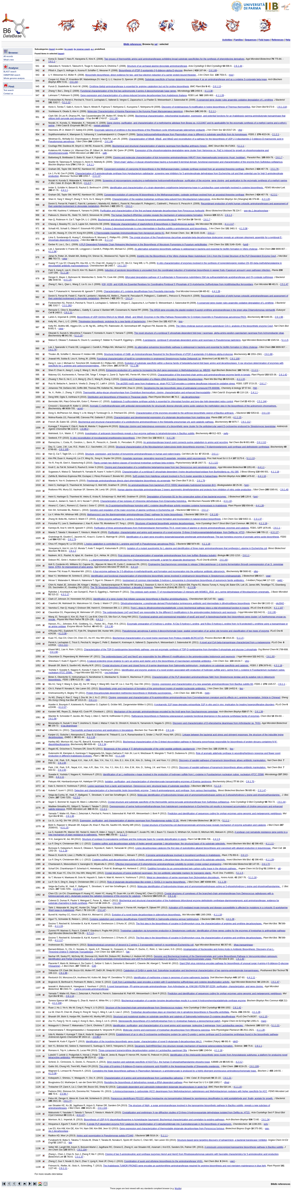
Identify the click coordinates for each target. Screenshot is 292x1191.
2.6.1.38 (70, 816)
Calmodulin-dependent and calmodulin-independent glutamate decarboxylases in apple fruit (162, 1087)
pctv (266, 1124)
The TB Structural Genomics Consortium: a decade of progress (121, 587)
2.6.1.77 (68, 1101)
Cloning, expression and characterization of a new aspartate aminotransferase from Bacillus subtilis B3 (202, 684)
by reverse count (82, 49)
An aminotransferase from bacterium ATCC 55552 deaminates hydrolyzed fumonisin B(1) (172, 485)
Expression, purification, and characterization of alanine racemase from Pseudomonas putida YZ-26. (129, 820)
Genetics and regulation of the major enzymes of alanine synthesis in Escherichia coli (132, 510)
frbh (255, 388)
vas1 (232, 1161)
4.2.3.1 (274, 194)
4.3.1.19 (227, 501)
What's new (9, 60)
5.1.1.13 (251, 458)
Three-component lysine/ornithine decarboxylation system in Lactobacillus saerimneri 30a (142, 1050)
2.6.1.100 (234, 358)
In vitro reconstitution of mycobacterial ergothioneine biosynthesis (102, 438)
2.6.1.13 (217, 86)
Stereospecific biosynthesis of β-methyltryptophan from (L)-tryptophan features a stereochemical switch (169, 1021)
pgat (268, 576)
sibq (256, 571)
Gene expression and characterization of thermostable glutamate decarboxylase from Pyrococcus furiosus (172, 1128)
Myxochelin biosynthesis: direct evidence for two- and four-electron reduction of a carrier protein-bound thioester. (140, 75)
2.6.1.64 (74, 82)
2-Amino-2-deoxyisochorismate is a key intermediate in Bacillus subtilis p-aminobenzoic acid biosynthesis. (155, 228)
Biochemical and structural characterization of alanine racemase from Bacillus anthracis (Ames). (159, 146)
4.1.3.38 (208, 91)
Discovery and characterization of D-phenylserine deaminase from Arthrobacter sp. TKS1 (217, 723)
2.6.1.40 (284, 489)
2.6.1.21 (227, 1078)
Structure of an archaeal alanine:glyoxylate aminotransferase (157, 66)
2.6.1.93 (270, 656)
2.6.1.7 (278, 157)
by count (68, 49)
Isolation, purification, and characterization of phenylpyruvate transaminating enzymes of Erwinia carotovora (158, 781)
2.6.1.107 (122, 265)
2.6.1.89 (213, 70)
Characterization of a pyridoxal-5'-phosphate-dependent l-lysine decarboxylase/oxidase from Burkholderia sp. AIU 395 (180, 471)
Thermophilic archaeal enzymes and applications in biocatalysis (101, 730)
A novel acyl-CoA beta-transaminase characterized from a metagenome (235, 642)
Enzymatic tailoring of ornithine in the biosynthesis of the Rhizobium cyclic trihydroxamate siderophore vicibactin (149, 130)
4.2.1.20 (266, 199)
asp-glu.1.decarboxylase (256, 210)
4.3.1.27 (275, 532)
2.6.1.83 (214, 514)
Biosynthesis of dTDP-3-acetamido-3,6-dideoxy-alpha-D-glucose (150, 70)
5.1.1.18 (252, 877)
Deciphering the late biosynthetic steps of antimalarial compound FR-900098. (182, 388)
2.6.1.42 (283, 374)
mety (207, 693)
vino (247, 661)
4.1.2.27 (62, 707)
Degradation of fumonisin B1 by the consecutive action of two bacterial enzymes (187, 496)
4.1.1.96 (52, 251)
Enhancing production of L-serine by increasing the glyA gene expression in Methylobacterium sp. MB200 (158, 370)
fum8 (245, 244)
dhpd (226, 1082)
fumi (246, 485)
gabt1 (221, 599)
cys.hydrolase (111, 672)
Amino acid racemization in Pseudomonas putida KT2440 (105, 1135)
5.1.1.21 (275, 1025)
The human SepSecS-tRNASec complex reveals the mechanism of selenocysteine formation (157, 215)
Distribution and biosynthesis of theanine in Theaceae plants (117, 397)
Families (238, 39)
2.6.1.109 (254, 1066)
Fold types (264, 39)
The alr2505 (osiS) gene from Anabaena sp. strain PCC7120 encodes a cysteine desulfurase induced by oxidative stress (175, 383)
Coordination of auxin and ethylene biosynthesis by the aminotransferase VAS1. (163, 1161)
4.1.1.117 (229, 224)
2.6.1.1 (51, 61)
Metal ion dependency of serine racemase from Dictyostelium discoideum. (183, 877)
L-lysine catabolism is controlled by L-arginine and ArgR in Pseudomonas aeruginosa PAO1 (129, 544)
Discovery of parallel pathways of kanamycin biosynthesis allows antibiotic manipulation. (222, 760)
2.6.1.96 (114, 118)
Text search (9, 90)
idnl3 (235, 1041)
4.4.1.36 (171, 438)
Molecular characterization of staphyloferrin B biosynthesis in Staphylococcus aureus (153, 224)
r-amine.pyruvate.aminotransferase (91, 989)
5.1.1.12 (66, 102)
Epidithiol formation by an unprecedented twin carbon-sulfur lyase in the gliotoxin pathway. (192, 868)
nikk (88, 679)
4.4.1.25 (68, 280)
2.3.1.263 (67, 305)
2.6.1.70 (250, 781)
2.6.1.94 (62, 763)
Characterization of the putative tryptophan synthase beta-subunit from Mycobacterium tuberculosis (161, 199)
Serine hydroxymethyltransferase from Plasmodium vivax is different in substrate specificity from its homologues (192, 134)
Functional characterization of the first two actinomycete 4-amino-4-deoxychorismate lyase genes (128, 91)
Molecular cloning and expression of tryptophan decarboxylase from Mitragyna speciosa (166, 1030)
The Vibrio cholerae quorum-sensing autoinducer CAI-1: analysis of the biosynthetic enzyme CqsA (224, 326)
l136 (94, 966)
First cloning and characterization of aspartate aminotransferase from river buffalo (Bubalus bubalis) (167, 555)
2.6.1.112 (245, 422)
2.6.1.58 (52, 718)
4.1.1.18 (275, 471)
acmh (80, 408)
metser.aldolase (102, 125)
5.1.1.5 (285, 340)
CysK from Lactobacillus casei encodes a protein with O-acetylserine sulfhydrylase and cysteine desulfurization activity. (171, 982)
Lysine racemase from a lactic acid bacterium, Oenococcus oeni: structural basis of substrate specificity (138, 786)
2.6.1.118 (282, 107)
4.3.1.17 (65, 594)
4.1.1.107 (278, 608)
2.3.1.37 (97, 176)
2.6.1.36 (109, 626)
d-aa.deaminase (69, 725)
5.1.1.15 (78, 335)
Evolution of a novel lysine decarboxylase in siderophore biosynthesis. (146, 914)
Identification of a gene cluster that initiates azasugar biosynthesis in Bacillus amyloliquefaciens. (140, 599)
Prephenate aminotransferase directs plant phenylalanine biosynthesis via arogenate (128, 480)
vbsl (240, 130)
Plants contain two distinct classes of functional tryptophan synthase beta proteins (134, 463)
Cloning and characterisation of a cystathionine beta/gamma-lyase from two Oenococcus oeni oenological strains (161, 467)
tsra (180, 321)
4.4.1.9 (216, 839)
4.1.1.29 (270, 859)
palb (105, 153)
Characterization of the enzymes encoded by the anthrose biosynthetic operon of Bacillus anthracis (185, 413)
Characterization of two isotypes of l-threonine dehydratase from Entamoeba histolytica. (143, 501)
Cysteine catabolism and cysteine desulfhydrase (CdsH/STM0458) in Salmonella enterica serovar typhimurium (144, 919)
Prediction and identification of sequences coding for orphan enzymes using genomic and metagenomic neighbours (225, 813)
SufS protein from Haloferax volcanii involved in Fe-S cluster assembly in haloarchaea (175, 476)
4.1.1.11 (270, 843)
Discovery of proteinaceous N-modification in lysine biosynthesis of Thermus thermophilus (205, 107)
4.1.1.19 (263, 523)
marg (263, 1021)
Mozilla (178, 1188)
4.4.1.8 (134, 567)
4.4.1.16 (262, 476)
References (278, 39)
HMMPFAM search (12, 75)
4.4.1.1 (64, 190)
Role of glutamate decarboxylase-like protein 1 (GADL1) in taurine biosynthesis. (146, 882)
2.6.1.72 (266, 864)
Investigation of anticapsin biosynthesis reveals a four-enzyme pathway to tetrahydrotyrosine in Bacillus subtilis (139, 433)
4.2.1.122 (213, 463)
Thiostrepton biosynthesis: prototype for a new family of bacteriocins (112, 321)
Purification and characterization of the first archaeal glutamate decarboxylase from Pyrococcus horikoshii (152, 210)
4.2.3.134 (77, 889)
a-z (92, 49)
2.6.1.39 (259, 711)
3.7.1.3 (90, 933)
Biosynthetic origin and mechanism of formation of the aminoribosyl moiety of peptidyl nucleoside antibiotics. (152, 688)
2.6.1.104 (102, 1108)
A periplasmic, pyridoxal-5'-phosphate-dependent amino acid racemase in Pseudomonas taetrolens (192, 340)
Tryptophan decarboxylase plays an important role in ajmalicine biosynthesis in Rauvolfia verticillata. (180, 1012)
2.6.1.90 (54, 652)
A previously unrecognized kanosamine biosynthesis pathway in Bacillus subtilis (243, 1147)
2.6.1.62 (117, 903)
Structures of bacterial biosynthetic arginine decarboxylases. (165, 523)
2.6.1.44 (238, 66)
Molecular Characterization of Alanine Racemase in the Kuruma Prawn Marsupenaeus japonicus (135, 111)
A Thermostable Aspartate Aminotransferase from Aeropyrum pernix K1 (129, 233)
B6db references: (133, 44)
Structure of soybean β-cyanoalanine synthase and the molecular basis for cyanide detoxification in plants (134, 839)
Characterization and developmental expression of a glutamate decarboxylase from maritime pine (162, 417)
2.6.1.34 (102, 744)
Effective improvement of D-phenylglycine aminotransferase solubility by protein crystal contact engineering (168, 864)
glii (279, 868)
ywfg (225, 433)
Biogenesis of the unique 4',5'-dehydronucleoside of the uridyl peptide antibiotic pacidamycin (149, 749)
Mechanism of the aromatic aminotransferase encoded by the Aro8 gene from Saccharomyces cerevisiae (166, 711)
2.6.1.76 (52, 349)
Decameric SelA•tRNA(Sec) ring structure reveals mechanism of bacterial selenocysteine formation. (184, 1046)
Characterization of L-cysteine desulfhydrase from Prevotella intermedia (139, 291)
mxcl (231, 75)
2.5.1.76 (275, 169)
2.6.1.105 (64, 449)
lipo (241, 688)
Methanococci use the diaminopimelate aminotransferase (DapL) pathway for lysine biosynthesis (134, 514)
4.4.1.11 (60, 777)
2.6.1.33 (266, 413)
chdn (101, 1057)
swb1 (280, 580)
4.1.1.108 (56, 1003)
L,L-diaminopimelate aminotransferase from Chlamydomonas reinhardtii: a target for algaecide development (142, 560)
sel (156, 44)
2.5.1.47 (284, 284)
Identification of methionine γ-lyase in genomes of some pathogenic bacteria (171, 977)
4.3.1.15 (64, 827)
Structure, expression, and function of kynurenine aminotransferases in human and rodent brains (132, 454)
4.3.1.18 (278, 665)
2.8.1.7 (263, 383)
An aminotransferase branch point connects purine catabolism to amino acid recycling (185, 442)
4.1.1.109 (120, 756)
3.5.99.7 (64, 1094)
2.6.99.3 (84, 429)
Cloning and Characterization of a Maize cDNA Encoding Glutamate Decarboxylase (161, 379)
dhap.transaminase (243, 945)
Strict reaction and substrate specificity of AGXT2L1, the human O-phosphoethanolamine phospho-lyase (158, 1062)
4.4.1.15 (263, 1016)
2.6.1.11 (68, 312)
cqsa (64, 258)
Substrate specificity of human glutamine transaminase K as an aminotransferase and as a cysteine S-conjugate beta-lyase (206, 79)
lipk (128, 952)
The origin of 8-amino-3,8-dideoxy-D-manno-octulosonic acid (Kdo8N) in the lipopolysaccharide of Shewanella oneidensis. (159, 1066)
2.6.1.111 (63, 645)
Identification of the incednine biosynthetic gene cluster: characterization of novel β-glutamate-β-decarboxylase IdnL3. (144, 1041)
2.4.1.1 (90, 164)
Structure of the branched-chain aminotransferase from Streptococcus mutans (143, 1007)
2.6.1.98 (109, 141)
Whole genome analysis (14, 78)
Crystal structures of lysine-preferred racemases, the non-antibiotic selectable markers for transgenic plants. (158, 873)
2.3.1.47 (262, 790)
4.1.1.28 (220, 95)
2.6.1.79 (201, 480)
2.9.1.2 (228, 215)
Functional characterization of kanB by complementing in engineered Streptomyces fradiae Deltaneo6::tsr (149, 358)
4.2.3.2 (76, 797)
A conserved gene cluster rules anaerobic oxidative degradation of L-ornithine (234, 100)
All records (8, 56)
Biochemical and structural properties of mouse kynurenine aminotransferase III (137, 219)
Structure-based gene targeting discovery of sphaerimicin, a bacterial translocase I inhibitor (222, 1140)
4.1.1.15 (241, 379)
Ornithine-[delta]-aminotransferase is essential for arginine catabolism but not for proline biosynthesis (139, 86)
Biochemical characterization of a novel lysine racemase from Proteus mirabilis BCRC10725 (158, 638)
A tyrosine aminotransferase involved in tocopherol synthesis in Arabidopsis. (183, 855)
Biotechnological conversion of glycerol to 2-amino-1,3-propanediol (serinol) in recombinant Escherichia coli (141, 945)
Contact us (8, 93)
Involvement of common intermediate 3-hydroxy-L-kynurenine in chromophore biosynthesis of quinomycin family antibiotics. (183, 580)
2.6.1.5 (244, 855)
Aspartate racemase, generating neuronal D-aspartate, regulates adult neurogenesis (164, 458)
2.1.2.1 (275, 134)
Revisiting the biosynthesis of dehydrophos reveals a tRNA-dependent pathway (143, 1082)
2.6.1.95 (272, 612)
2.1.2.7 (87, 183)
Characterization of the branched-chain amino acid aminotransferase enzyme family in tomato (204, 374)
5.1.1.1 (212, 111)
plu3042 (280, 603)
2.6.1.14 (70, 996)
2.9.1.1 (258, 1046)
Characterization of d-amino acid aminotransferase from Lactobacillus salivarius (143, 1078)
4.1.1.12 (109, 240)
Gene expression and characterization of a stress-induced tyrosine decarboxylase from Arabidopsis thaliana (133, 95)
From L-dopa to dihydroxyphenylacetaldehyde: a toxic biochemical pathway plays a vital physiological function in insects (190, 608)
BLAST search (10, 71)
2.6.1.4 (129, 298)
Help (287, 39)
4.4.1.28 (216, 291)
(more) (52, 49)
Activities (227, 39)
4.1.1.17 (59, 940)
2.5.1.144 (261, 401)
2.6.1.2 (204, 510)
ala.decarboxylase (191, 397)
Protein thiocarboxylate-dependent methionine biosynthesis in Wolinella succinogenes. (129, 693)
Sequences (251, 39)
